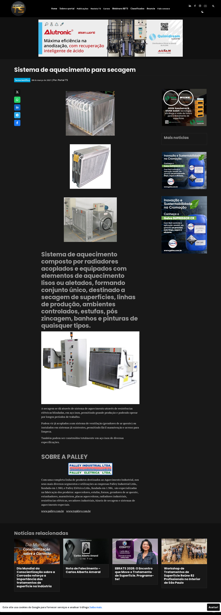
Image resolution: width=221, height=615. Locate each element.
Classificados (137, 8)
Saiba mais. (95, 607)
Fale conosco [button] (163, 8)
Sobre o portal (67, 8)
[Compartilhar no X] (17, 92)
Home (54, 8)
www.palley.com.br (52, 511)
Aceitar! (213, 607)
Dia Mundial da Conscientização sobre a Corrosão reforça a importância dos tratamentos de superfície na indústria (36, 577)
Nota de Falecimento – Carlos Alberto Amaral (83, 570)
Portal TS (63, 80)
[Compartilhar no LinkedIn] (17, 107)
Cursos (106, 8)
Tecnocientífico (22, 80)
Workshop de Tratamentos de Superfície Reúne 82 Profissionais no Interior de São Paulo (182, 575)
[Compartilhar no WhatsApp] (17, 100)
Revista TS (96, 8)
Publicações (82, 8)
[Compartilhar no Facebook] (17, 123)
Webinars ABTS (120, 8)
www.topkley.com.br (78, 511)
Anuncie (151, 8)
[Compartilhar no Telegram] (17, 115)
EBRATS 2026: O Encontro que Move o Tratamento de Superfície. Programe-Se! (134, 573)
